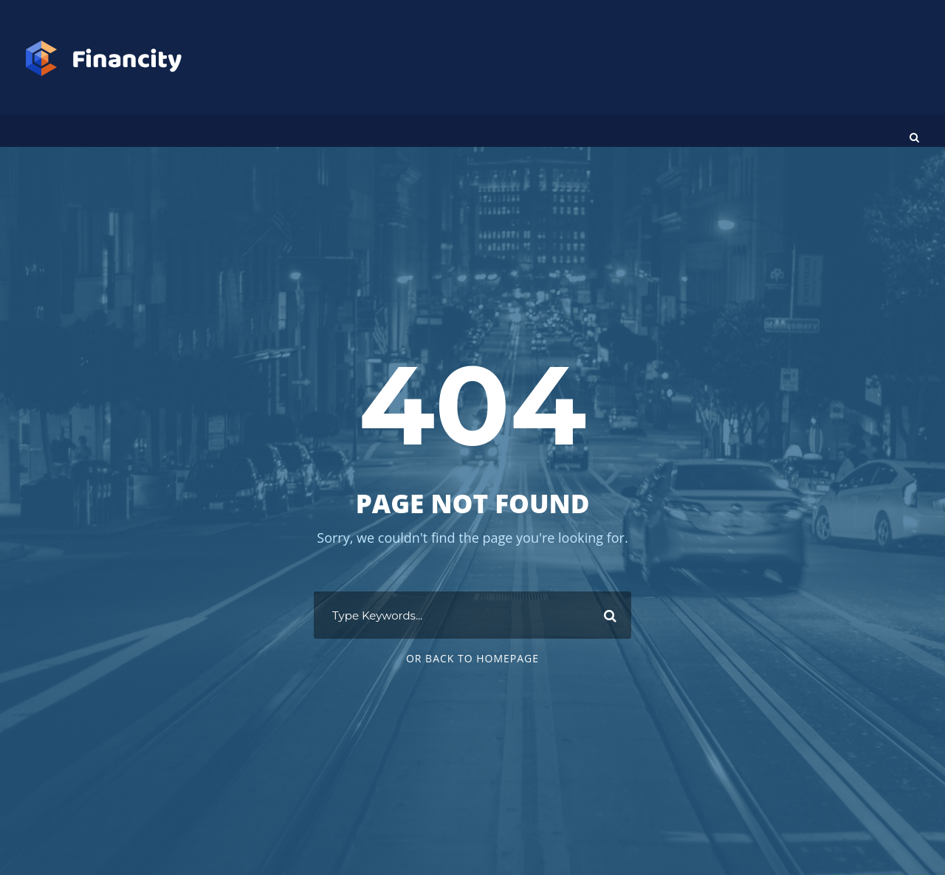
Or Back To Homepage (472, 658)
